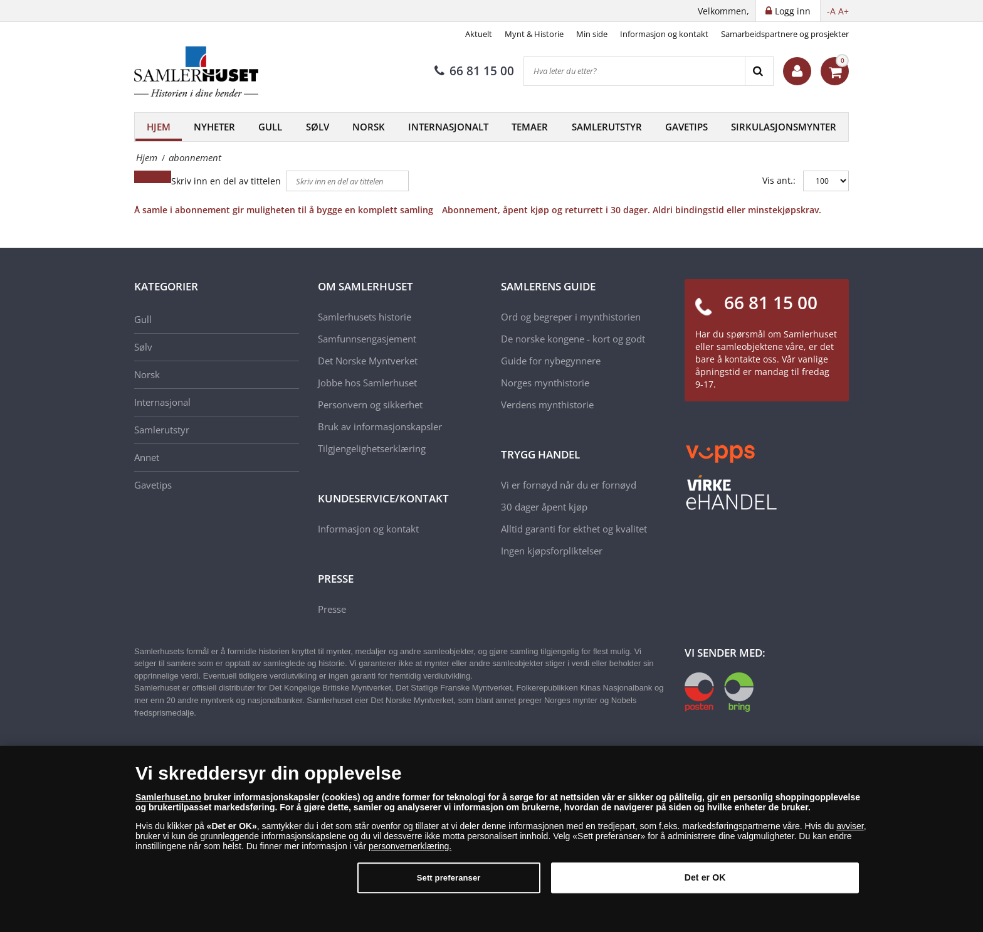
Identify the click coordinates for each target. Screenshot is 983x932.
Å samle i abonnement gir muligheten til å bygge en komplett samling (283, 210)
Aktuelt (478, 34)
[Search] (759, 71)
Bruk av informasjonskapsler (380, 426)
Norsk (368, 126)
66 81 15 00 (474, 71)
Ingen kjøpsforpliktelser (551, 550)
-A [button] (831, 11)
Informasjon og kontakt (664, 34)
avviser (850, 833)
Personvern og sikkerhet (370, 404)
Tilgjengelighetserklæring (372, 448)
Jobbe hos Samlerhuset (367, 382)
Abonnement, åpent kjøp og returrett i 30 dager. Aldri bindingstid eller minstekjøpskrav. (631, 210)
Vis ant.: (779, 180)
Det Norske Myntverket (368, 360)
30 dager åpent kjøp (544, 506)
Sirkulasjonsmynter (783, 126)
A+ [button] (843, 11)
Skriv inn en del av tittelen (227, 181)
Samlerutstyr (607, 126)
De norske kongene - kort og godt (573, 338)
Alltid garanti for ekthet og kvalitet (574, 528)
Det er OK (705, 885)
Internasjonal (162, 402)
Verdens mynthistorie (547, 404)
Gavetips (686, 126)
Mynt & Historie (534, 34)
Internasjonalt (448, 126)
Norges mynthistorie (545, 382)
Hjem (159, 126)
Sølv (317, 126)
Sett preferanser (449, 885)
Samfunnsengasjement (367, 338)
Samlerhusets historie (364, 316)
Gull (270, 126)
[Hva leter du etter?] (634, 71)
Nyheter (214, 126)
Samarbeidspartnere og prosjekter (785, 34)
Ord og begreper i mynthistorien (571, 316)
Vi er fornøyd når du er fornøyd (568, 485)
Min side (591, 34)
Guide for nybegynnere (551, 360)
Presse (332, 609)
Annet (146, 457)
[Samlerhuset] (197, 71)
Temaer (530, 126)
